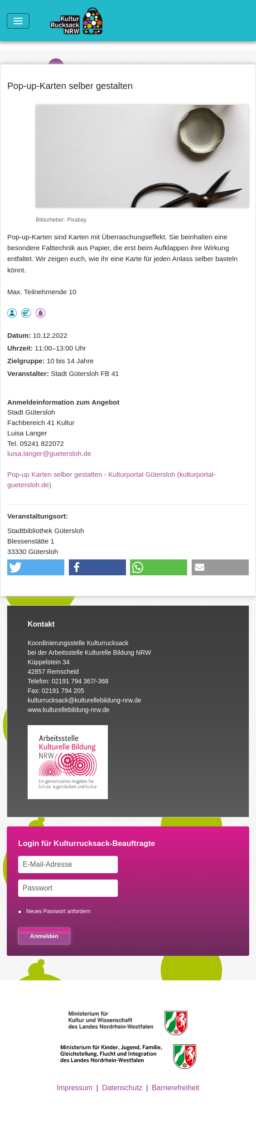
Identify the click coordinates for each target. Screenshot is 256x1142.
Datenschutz (122, 1088)
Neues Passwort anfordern (58, 911)
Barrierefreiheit (175, 1088)
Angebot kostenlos (26, 313)
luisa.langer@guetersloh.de (49, 453)
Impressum (74, 1088)
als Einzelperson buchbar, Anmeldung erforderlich (12, 313)
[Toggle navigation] (18, 21)
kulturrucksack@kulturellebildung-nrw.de (84, 700)
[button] (35, 567)
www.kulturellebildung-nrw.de (69, 709)
